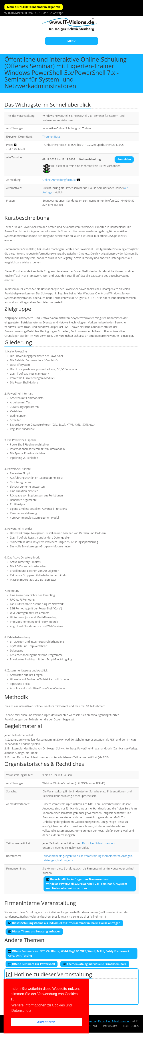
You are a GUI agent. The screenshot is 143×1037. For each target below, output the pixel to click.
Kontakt (91, 1025)
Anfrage (58, 13)
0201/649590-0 (17, 13)
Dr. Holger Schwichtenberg (98, 843)
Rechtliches (131, 1025)
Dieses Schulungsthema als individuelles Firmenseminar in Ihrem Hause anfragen (64, 923)
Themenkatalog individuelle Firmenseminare (95, 964)
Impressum (110, 1025)
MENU (72, 41)
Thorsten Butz (51, 136)
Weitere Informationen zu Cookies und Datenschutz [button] (41, 1007)
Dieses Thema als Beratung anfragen (34, 931)
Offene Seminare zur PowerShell (31, 964)
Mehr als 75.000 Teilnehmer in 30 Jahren (33, 7)
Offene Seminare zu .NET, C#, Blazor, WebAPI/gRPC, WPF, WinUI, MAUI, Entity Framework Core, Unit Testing (68, 953)
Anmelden (124, 159)
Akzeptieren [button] (46, 1022)
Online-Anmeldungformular (59, 180)
